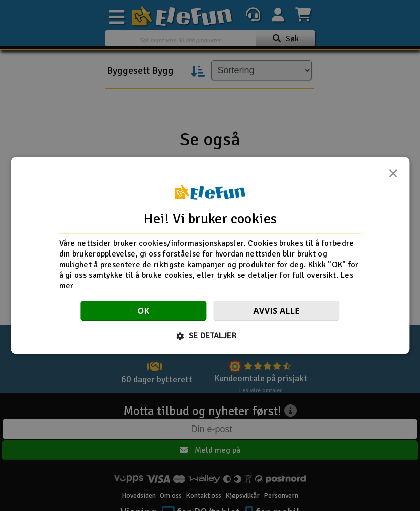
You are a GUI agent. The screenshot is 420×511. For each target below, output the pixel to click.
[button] (210, 336)
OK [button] (143, 311)
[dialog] (210, 255)
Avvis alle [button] (276, 311)
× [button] (393, 176)
